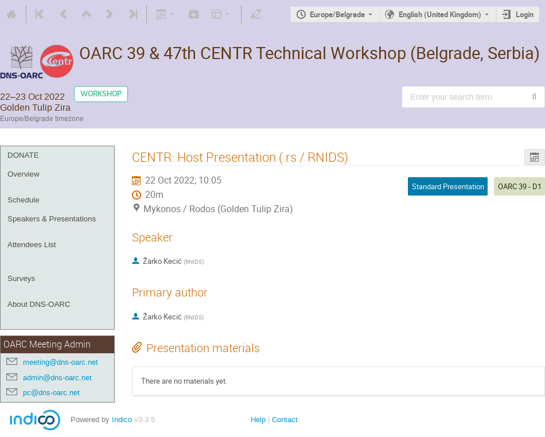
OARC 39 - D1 (520, 186)
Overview (23, 174)
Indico (122, 419)
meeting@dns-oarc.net (60, 362)
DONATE (23, 155)
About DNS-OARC (39, 304)
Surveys (21, 278)
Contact (285, 419)
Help (258, 419)
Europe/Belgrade (337, 14)
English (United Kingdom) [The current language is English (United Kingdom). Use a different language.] (440, 14)
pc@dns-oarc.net (51, 392)
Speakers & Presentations (51, 218)
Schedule (23, 200)
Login (525, 14)
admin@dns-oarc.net (57, 378)
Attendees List (31, 244)
